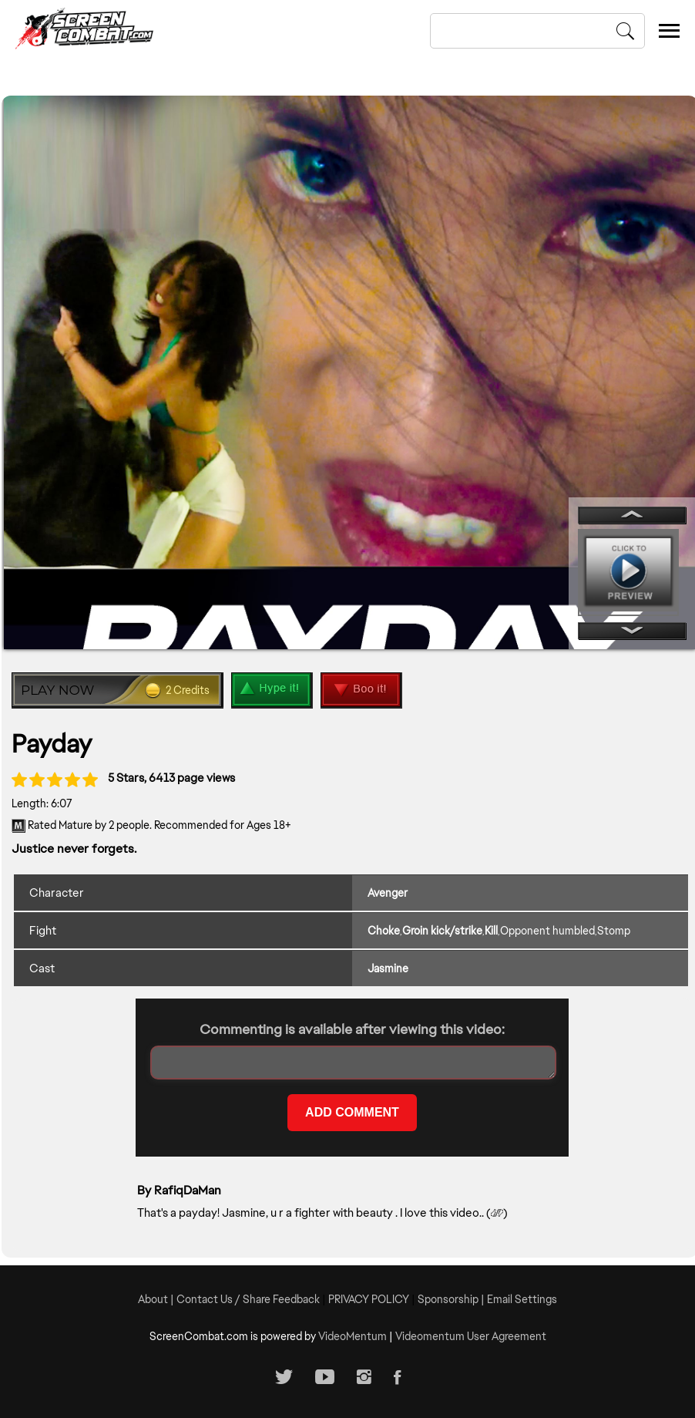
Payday (52, 743)
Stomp (613, 931)
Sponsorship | (452, 1299)
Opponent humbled (547, 931)
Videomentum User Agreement (470, 1336)
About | (157, 1299)
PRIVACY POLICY (368, 1299)
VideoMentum (352, 1336)
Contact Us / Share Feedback (248, 1299)
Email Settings (522, 1299)
